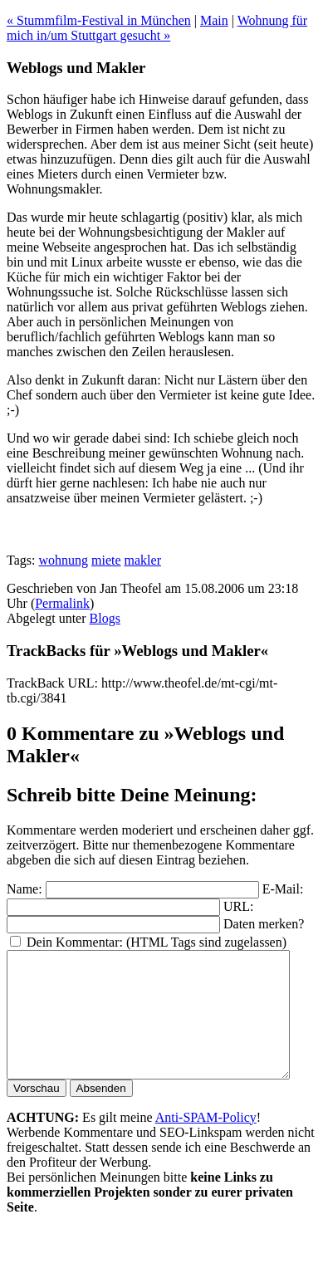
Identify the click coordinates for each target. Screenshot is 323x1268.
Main (214, 20)
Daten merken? (263, 924)
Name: (24, 889)
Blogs (105, 618)
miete (106, 560)
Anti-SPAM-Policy (206, 1142)
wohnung (63, 560)
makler (143, 560)
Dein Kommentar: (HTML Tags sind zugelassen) (156, 942)
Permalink (62, 603)
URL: (238, 906)
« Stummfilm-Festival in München (99, 20)
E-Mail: (283, 889)
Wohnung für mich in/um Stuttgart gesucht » (157, 27)
